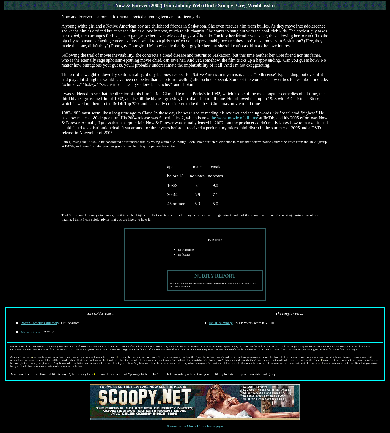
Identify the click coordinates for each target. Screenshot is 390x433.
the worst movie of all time (235, 118)
